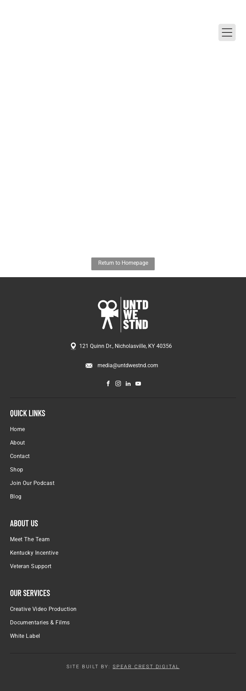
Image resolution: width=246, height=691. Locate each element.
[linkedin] (128, 384)
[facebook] (108, 384)
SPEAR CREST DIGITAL (146, 666)
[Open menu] (227, 32)
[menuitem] (123, 432)
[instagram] (118, 384)
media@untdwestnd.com (128, 365)
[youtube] (138, 384)
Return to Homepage (123, 263)
